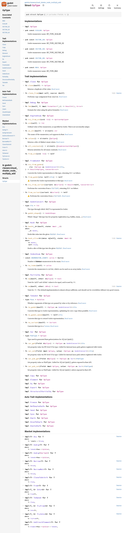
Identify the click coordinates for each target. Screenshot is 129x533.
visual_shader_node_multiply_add (48, 2)
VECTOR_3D (39, 49)
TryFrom (41, 506)
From (36, 485)
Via (61, 167)
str (55, 131)
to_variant (33, 322)
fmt (29, 106)
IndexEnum (35, 254)
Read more (56, 89)
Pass (32, 299)
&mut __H (56, 226)
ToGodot (34, 296)
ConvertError (51, 169)
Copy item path (43, 5)
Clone (33, 81)
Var (32, 332)
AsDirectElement (42, 522)
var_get (31, 343)
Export (33, 387)
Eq (31, 383)
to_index (32, 265)
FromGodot (35, 161)
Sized (35, 245)
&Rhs (47, 286)
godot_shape (33, 213)
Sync (32, 414)
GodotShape (50, 213)
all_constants (34, 146)
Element (34, 379)
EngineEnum (35, 116)
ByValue (40, 299)
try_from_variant (36, 185)
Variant (58, 185)
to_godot (32, 307)
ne (29, 286)
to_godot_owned (35, 315)
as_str (31, 131)
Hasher (34, 231)
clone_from (33, 93)
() (74, 106)
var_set (31, 351)
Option (57, 119)
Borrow (37, 461)
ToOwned (37, 498)
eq (29, 279)
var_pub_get (33, 359)
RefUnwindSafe (37, 406)
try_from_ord (34, 119)
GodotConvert (51, 167)
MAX (36, 67)
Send (32, 410)
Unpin (33, 418)
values (31, 138)
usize (51, 258)
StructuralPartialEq (40, 391)
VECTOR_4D (39, 58)
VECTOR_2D (39, 40)
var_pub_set (33, 366)
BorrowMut (39, 469)
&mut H (67, 238)
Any (35, 436)
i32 (47, 119)
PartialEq (35, 275)
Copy (32, 376)
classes (32, 2)
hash (30, 226)
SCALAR (38, 30)
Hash (32, 222)
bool (59, 279)
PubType (33, 336)
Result (69, 106)
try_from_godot (35, 164)
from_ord (32, 154)
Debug (33, 102)
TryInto (41, 514)
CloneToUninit (41, 477)
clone (30, 85)
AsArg (36, 445)
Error (79, 106)
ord (29, 123)
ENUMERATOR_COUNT (39, 258)
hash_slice (33, 238)
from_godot (33, 177)
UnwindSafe (35, 426)
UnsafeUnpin (36, 422)
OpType (33, 26)
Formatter (51, 106)
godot (10, 3)
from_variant (34, 192)
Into (39, 489)
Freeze (33, 402)
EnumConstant (63, 146)
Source (118, 93)
